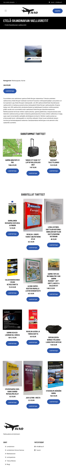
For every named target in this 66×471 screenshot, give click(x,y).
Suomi (52, 2)
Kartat (23, 81)
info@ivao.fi (58, 2)
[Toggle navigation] (5, 10)
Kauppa (57, 11)
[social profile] (16, 2)
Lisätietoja (10, 91)
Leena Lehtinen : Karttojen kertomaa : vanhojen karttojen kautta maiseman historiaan (53, 232)
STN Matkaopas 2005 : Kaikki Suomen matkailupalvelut (12, 391)
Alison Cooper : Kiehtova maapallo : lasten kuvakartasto (33, 288)
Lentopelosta (11, 457)
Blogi (8, 464)
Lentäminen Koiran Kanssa (15, 450)
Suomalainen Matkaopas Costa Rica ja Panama (12, 223)
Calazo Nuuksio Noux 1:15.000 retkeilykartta (12, 282)
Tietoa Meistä (11, 461)
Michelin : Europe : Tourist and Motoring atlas (33, 236)
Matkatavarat (11, 454)
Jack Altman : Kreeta (33, 398)
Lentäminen (10, 446)
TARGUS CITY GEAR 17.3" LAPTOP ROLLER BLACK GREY (33, 162)
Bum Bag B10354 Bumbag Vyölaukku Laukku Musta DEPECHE (53, 339)
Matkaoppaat (16, 81)
